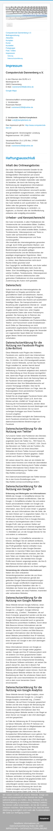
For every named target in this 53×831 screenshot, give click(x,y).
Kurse (8, 43)
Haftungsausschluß (20, 158)
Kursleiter (10, 45)
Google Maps (11, 91)
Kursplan (9, 40)
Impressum (10, 53)
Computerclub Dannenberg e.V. (19, 33)
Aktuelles (9, 38)
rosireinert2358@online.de (23, 87)
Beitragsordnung (12, 35)
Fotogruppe (10, 48)
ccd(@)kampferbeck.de (21, 120)
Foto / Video (11, 51)
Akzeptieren (44, 818)
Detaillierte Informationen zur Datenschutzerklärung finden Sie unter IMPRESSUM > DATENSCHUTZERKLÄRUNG (26, 826)
